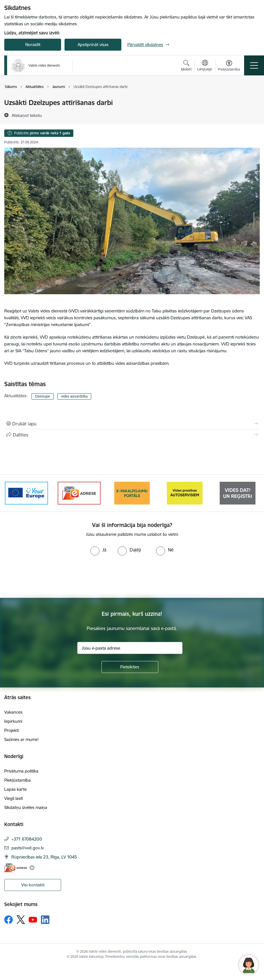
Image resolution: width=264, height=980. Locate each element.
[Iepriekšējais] (13, 493)
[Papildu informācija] (32, 868)
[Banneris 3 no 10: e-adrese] (132, 492)
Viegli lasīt (13, 798)
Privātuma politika (21, 771)
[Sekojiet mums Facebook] (8, 919)
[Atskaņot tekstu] (27, 115)
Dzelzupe (42, 396)
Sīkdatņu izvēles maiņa (25, 807)
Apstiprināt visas (93, 44)
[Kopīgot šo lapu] (132, 434)
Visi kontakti (32, 885)
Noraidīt (32, 44)
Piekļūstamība (17, 780)
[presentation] (47, 577)
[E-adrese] (15, 867)
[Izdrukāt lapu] (132, 423)
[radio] (98, 549)
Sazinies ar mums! (21, 739)
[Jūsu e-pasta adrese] (129, 648)
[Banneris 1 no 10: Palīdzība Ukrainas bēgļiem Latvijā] (26, 492)
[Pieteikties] (129, 667)
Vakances (13, 712)
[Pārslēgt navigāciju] (254, 65)
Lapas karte (15, 789)
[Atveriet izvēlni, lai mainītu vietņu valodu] (204, 66)
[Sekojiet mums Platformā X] (20, 919)
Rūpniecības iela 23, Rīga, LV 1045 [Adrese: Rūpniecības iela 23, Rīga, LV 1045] (44, 857)
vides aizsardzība (74, 396)
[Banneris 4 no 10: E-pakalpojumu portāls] (185, 492)
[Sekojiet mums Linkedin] (45, 919)
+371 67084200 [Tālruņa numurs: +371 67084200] (26, 839)
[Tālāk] (251, 493)
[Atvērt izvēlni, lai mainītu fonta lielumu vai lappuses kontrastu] (229, 66)
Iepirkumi (13, 721)
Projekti (11, 730)
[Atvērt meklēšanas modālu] (186, 66)
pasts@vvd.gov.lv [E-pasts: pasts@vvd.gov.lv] (27, 848)
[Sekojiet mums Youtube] (33, 919)
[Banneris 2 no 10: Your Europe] (79, 492)
